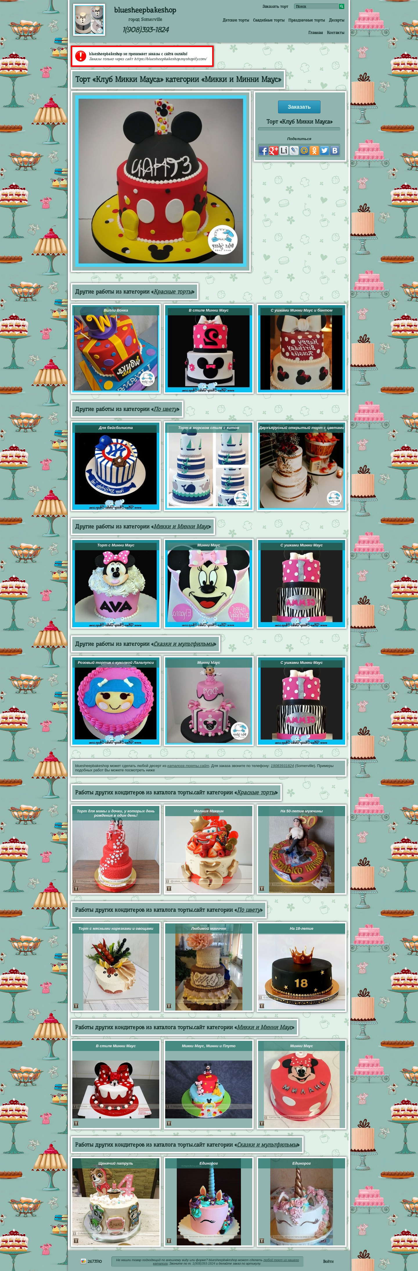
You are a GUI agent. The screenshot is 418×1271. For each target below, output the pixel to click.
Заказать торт (275, 6)
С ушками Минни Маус (301, 545)
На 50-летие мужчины (301, 811)
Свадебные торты (268, 20)
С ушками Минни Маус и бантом (302, 310)
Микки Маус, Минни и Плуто (209, 1046)
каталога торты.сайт (188, 766)
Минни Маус (208, 545)
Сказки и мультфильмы (184, 644)
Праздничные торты (306, 20)
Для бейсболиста (116, 428)
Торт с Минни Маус (115, 545)
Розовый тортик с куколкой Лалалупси (116, 662)
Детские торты (236, 20)
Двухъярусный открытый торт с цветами (301, 428)
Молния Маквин (209, 811)
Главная (315, 32)
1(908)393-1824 (145, 30)
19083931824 (282, 766)
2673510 (91, 1261)
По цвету (165, 409)
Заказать (299, 107)
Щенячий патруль (115, 1163)
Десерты (336, 20)
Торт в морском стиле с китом (208, 428)
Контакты (335, 32)
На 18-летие (302, 928)
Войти (328, 1261)
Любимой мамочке (208, 928)
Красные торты (173, 291)
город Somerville (145, 19)
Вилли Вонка (116, 310)
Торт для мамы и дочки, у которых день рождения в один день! (116, 813)
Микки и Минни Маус (181, 526)
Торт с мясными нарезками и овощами (115, 928)
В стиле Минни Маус (208, 310)
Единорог (208, 1163)
